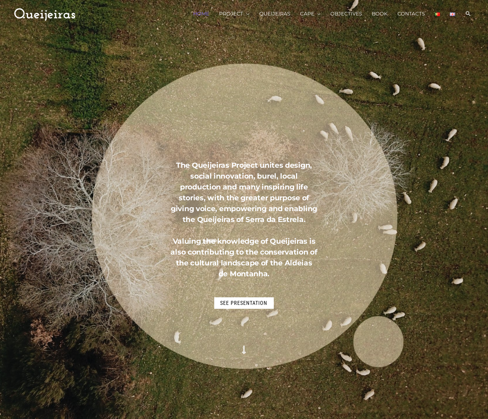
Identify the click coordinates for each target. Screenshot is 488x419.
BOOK (380, 14)
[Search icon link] (468, 14)
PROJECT (231, 14)
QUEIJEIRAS (274, 14)
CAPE (307, 14)
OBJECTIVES (346, 14)
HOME (201, 14)
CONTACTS (411, 14)
